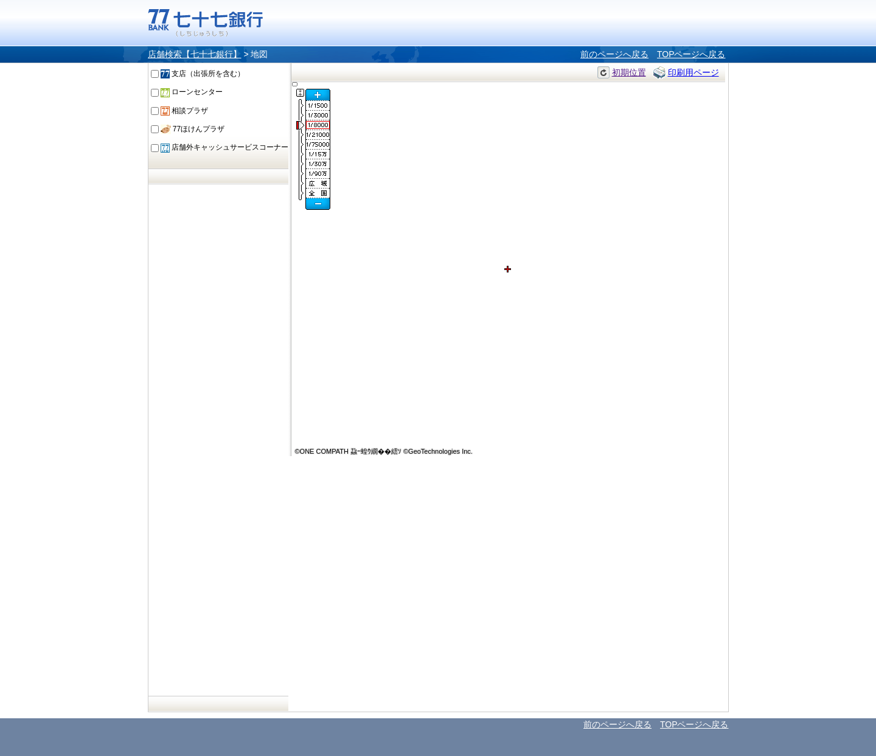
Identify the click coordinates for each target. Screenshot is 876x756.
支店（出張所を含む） (203, 73)
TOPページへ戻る (691, 54)
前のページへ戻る (614, 54)
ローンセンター (192, 92)
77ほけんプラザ (193, 129)
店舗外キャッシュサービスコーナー (224, 147)
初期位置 (629, 72)
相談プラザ (184, 110)
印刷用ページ (693, 72)
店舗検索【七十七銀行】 (195, 54)
